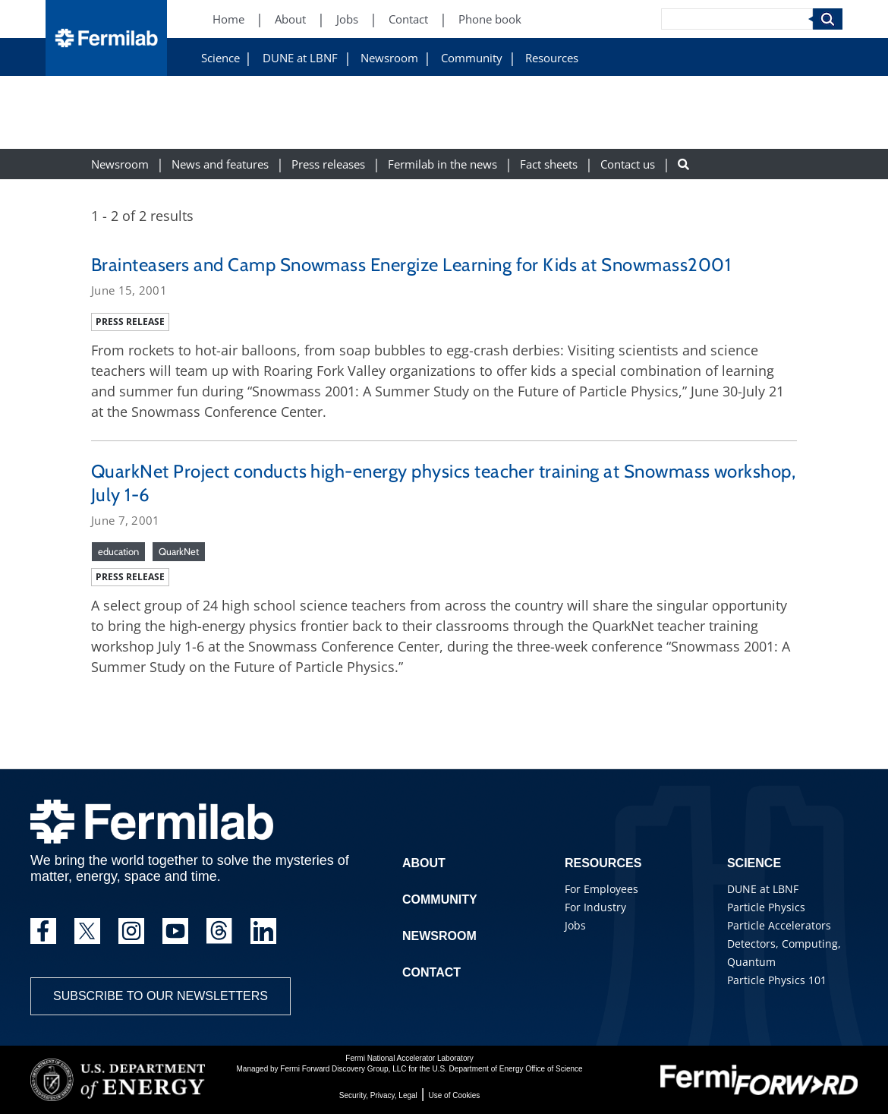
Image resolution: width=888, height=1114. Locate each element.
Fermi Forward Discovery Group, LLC (343, 1069)
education (118, 551)
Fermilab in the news (442, 164)
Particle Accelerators (779, 925)
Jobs (575, 925)
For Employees (601, 889)
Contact (431, 972)
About (424, 863)
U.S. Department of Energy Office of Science (507, 1069)
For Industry (595, 907)
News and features (220, 164)
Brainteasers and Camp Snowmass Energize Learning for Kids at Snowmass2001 (411, 265)
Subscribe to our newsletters (160, 995)
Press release (130, 321)
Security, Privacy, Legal (378, 1095)
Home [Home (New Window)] (228, 19)
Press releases (328, 164)
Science (220, 58)
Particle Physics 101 (777, 980)
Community (471, 58)
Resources (551, 58)
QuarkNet (179, 551)
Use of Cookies (454, 1095)
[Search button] (683, 164)
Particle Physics (766, 907)
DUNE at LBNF (300, 58)
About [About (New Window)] (290, 19)
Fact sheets (549, 164)
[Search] (737, 19)
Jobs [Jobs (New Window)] (347, 19)
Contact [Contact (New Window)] (408, 19)
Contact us (627, 164)
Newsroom (389, 58)
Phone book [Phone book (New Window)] (489, 19)
